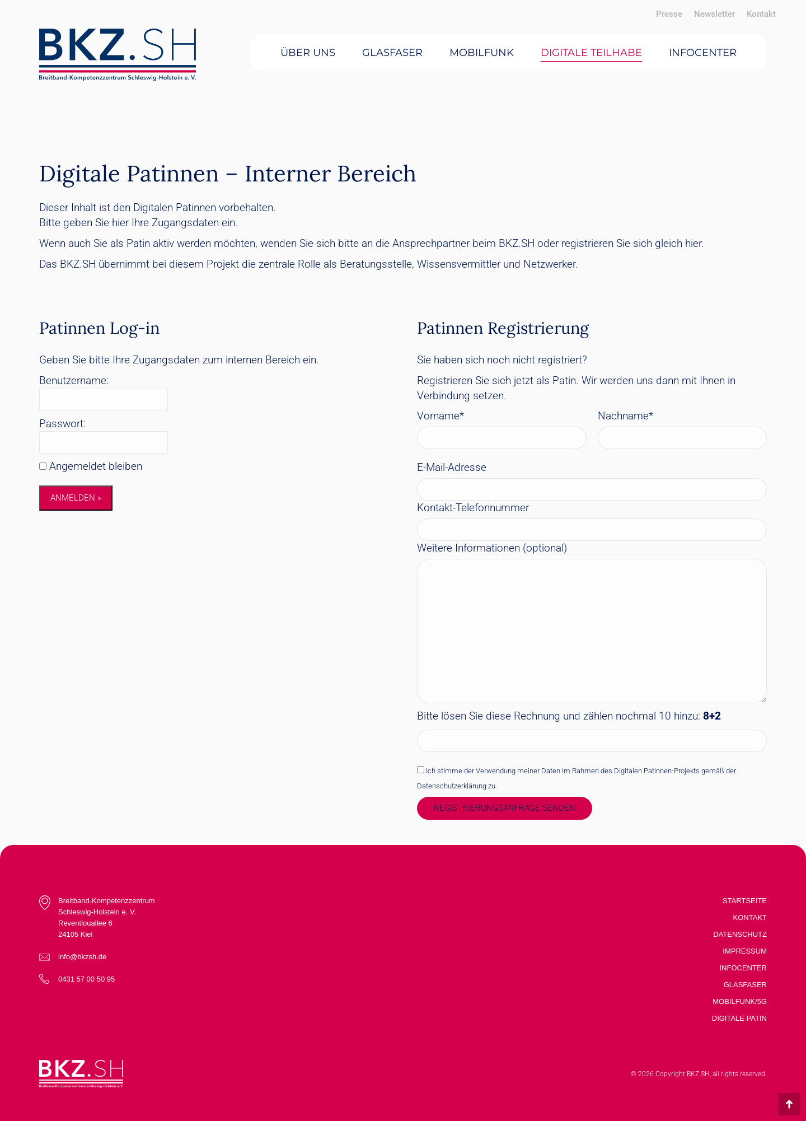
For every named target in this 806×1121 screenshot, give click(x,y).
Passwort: (62, 423)
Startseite (745, 900)
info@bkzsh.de (82, 956)
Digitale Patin (739, 1018)
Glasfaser (745, 984)
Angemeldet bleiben (95, 466)
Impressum (745, 951)
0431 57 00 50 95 (86, 979)
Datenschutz (740, 934)
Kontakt (750, 917)
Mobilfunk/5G (740, 1001)
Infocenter (743, 968)
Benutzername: (74, 380)
